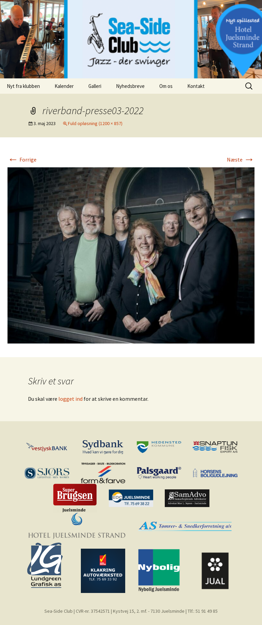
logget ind (70, 398)
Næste (240, 159)
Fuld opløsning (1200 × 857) (95, 123)
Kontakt (196, 86)
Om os (166, 86)
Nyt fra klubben (23, 86)
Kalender (64, 86)
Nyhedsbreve (130, 86)
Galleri (94, 86)
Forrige (22, 159)
